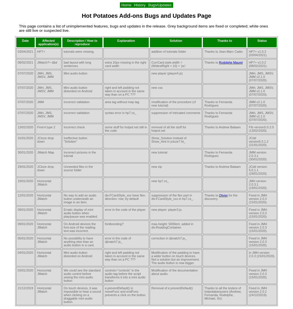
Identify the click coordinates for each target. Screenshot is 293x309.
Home (126, 5)
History (140, 5)
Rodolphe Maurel (231, 62)
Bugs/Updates (160, 5)
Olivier (223, 195)
